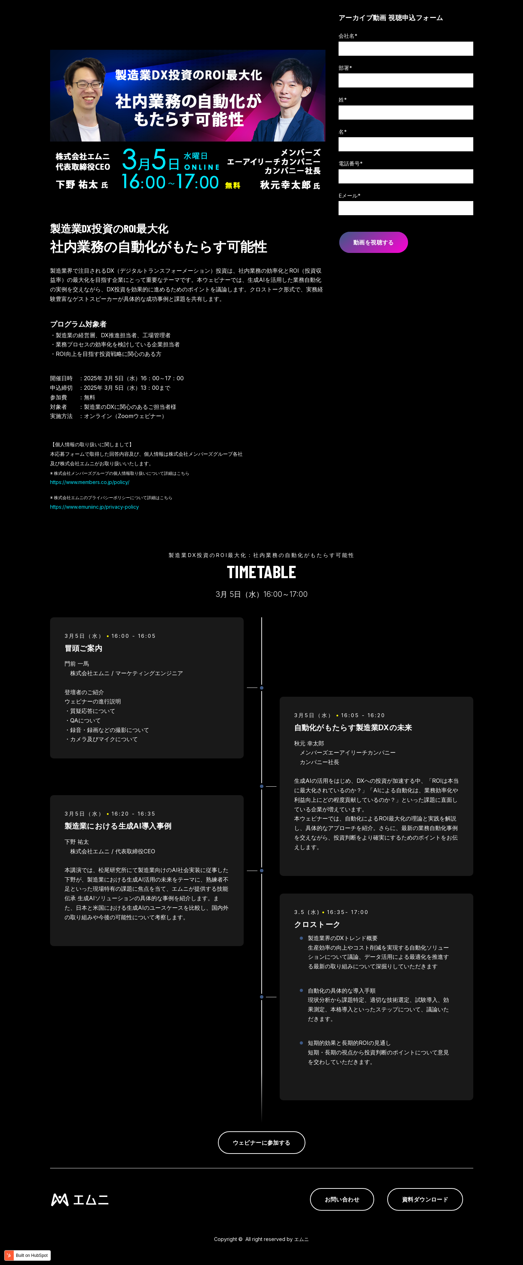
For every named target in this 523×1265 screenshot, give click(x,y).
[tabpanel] (261, 870)
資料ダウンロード (425, 1199)
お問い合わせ (342, 1199)
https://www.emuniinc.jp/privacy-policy (94, 507)
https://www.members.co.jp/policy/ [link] (89, 482)
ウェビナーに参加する (262, 1142)
